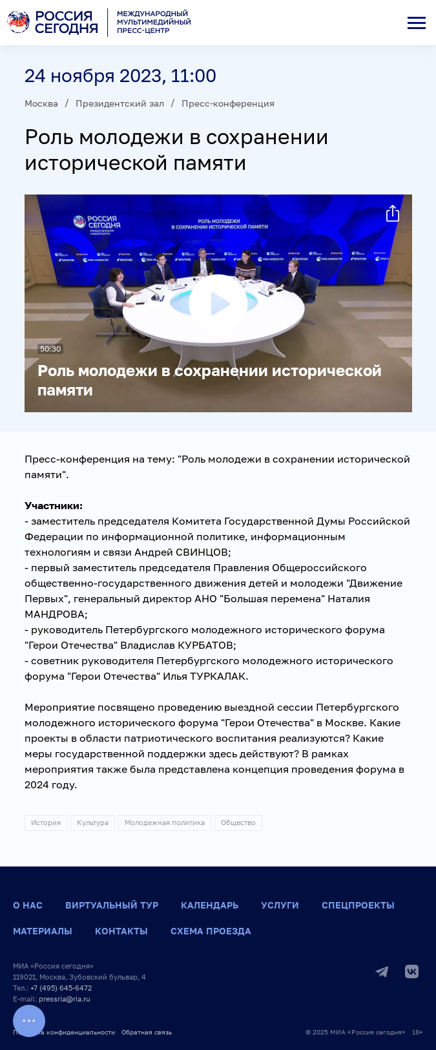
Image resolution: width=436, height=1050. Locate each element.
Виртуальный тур (111, 904)
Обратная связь (146, 1032)
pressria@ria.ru (64, 998)
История (46, 822)
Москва (41, 103)
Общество (238, 822)
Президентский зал (120, 103)
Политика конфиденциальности (64, 1032)
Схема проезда (211, 930)
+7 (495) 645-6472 (61, 987)
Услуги (280, 904)
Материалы (42, 930)
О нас (28, 904)
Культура (93, 822)
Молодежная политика (165, 822)
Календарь (209, 904)
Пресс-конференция (228, 103)
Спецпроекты (358, 904)
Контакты (121, 930)
